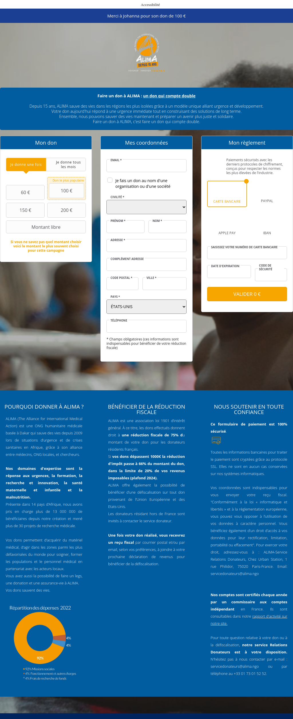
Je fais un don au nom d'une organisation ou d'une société (142, 183)
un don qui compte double (169, 96)
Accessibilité (150, 5)
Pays (115, 296)
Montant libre (33, 227)
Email (116, 160)
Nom (157, 220)
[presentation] (26, 164)
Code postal (121, 277)
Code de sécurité (265, 267)
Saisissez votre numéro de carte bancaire (244, 247)
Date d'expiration (225, 266)
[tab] (26, 164)
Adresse (117, 240)
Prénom (117, 220)
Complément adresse (127, 259)
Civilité (117, 197)
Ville (151, 277)
